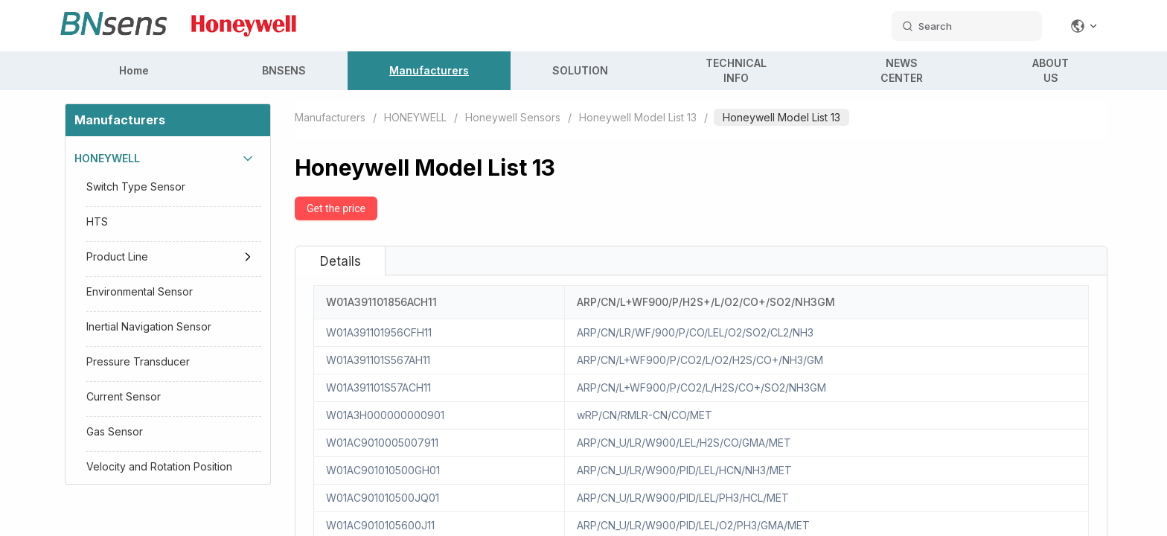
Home (134, 70)
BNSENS (284, 70)
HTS (97, 221)
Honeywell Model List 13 (638, 117)
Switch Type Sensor (135, 186)
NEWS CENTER (901, 70)
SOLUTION (580, 70)
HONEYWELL (107, 158)
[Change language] (1084, 26)
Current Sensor (123, 396)
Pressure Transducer (138, 361)
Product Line (117, 256)
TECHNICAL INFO (736, 70)
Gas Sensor (114, 431)
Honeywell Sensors (512, 117)
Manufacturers (429, 70)
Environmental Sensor (139, 291)
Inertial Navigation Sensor (148, 326)
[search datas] (967, 26)
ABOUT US (1050, 70)
